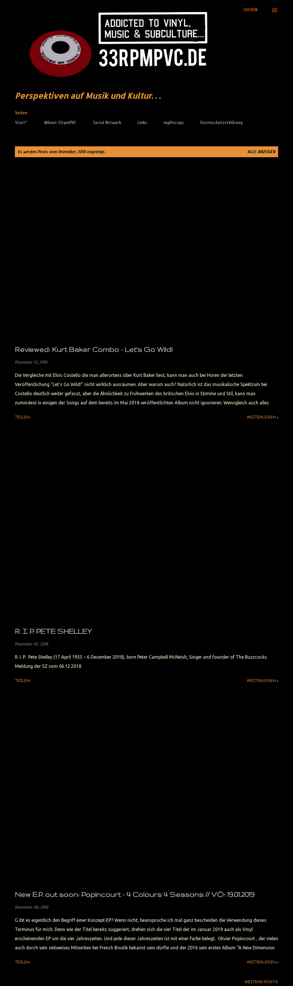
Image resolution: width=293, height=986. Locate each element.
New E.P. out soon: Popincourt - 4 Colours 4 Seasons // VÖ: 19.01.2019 (134, 894)
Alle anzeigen (261, 151)
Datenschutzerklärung (221, 122)
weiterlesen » (262, 417)
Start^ (21, 122)
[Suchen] (250, 10)
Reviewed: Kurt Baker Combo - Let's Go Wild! (93, 349)
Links (142, 122)
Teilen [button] (22, 417)
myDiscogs (174, 122)
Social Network (107, 122)
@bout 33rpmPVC (60, 122)
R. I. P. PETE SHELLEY (53, 631)
